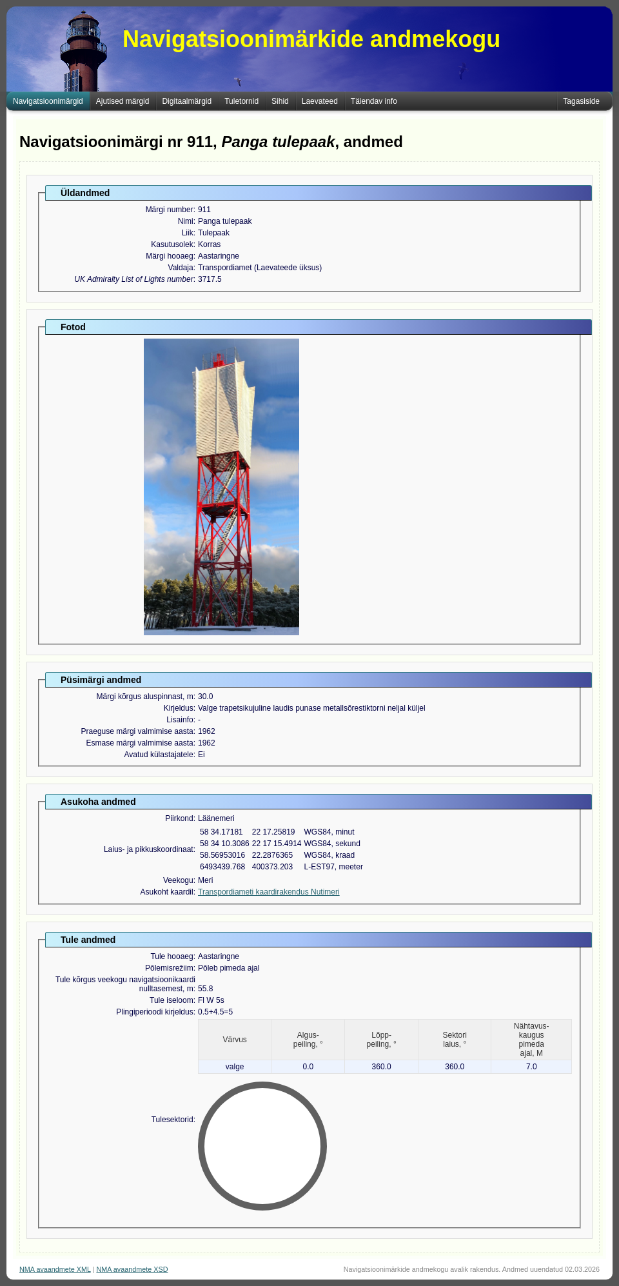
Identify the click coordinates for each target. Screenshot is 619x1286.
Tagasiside (581, 101)
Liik (187, 232)
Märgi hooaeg (169, 256)
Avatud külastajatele (158, 754)
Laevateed (320, 101)
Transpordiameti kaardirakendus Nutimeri (269, 891)
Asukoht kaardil (167, 891)
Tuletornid (241, 101)
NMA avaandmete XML (55, 1269)
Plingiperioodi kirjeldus (154, 1011)
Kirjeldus (178, 708)
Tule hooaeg (171, 956)
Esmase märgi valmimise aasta (139, 742)
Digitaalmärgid (186, 101)
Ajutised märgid (123, 101)
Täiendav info (374, 101)
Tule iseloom (171, 1000)
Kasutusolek (172, 244)
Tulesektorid (172, 1119)
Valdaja (180, 267)
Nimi (185, 221)
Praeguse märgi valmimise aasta (137, 731)
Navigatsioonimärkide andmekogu (311, 39)
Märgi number (169, 209)
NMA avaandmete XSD (132, 1269)
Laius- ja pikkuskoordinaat (148, 849)
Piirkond (179, 818)
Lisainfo (179, 719)
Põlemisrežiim (169, 968)
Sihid (280, 101)
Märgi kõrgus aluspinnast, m (145, 696)
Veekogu (178, 880)
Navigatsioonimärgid (48, 101)
